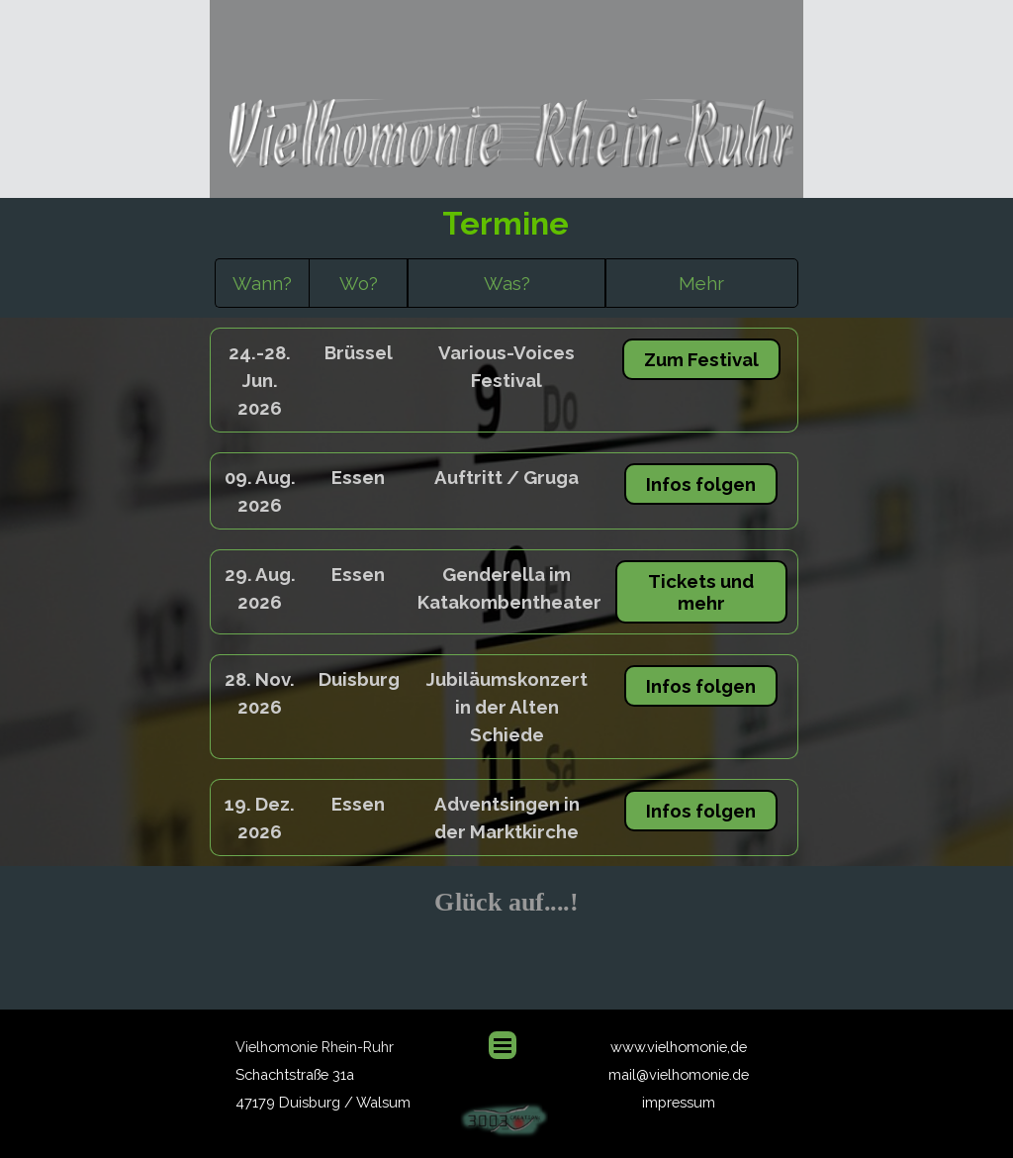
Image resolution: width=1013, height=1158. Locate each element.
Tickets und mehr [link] (701, 592)
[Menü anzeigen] (502, 1045)
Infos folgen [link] (701, 484)
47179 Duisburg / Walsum (323, 1102)
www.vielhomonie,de (678, 1046)
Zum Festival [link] (701, 359)
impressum (678, 1102)
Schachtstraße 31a (294, 1074)
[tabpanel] (262, 283)
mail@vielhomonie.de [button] (678, 1074)
